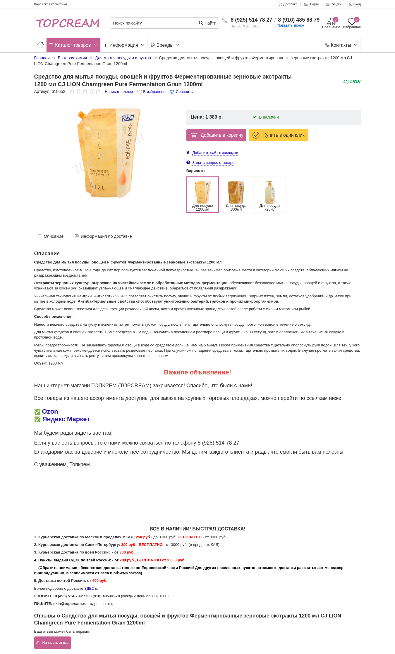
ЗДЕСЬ (90, 588)
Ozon (50, 411)
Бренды (165, 45)
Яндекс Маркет (66, 419)
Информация (124, 45)
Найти (208, 23)
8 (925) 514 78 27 (251, 20)
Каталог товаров (73, 45)
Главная (42, 57)
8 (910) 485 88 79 (299, 20)
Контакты (341, 45)
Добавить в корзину (215, 135)
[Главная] (40, 45)
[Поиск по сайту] (155, 23)
